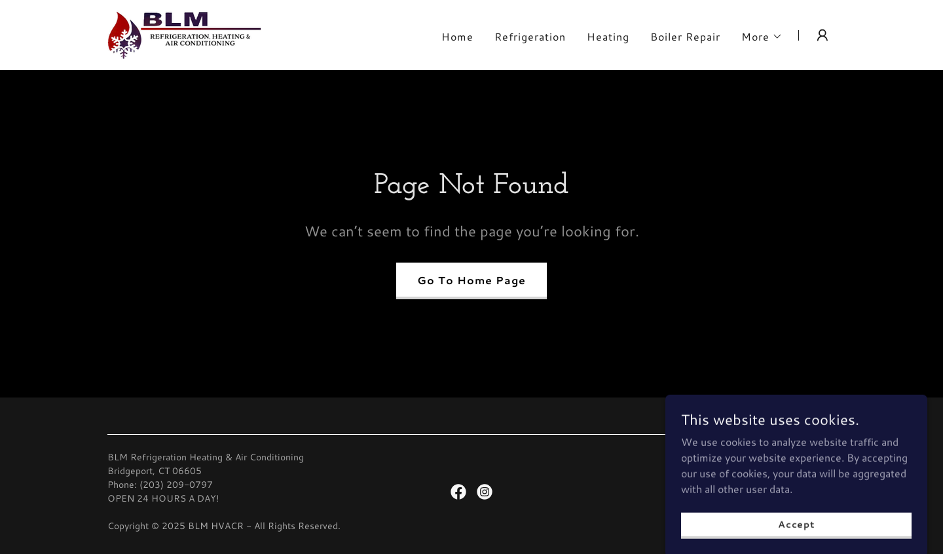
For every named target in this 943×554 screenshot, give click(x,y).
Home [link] (457, 36)
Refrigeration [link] (530, 36)
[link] (184, 33)
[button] (762, 37)
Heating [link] (608, 36)
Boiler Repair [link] (685, 36)
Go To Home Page (471, 279)
